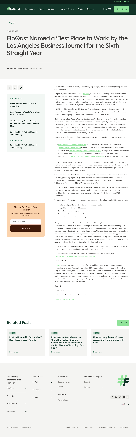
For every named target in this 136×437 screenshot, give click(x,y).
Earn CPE (107, 9)
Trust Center (124, 427)
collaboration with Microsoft (70, 148)
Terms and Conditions (106, 427)
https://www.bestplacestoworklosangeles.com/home (74, 256)
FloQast (86, 94)
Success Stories (64, 382)
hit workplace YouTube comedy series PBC (87, 156)
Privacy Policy (88, 427)
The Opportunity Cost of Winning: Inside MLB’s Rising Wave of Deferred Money (24, 123)
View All (123, 323)
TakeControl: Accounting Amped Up (72, 145)
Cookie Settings (72, 427)
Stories (80, 9)
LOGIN (126, 2)
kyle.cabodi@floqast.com (64, 299)
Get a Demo (121, 9)
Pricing (41, 9)
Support (117, 2)
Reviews (61, 386)
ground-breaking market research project (85, 151)
